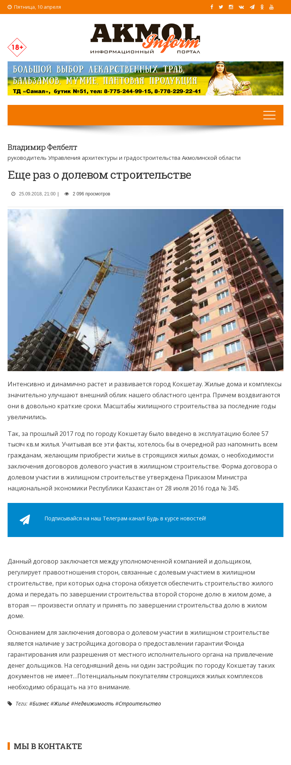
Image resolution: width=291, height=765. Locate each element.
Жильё (61, 703)
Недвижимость (94, 703)
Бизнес (41, 703)
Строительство (140, 703)
